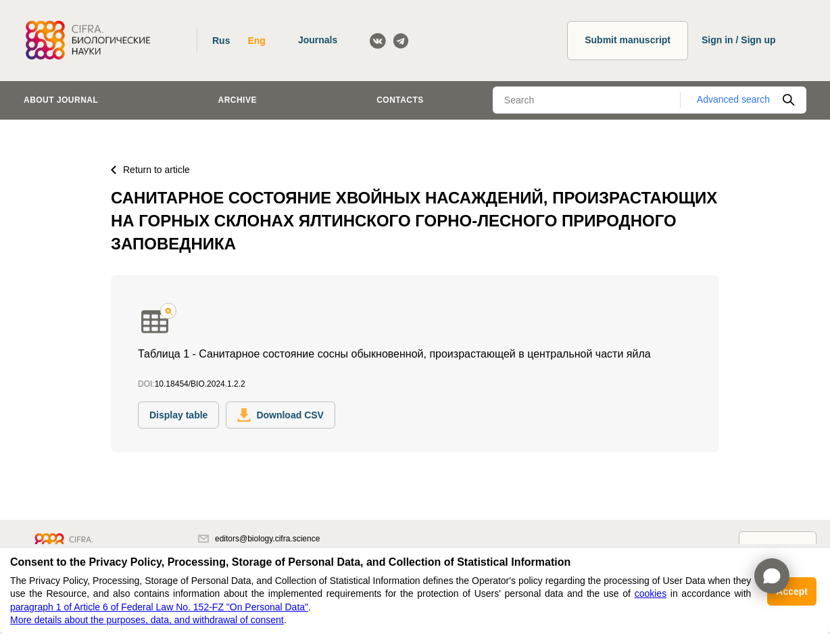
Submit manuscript (627, 39)
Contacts (400, 100)
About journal (61, 100)
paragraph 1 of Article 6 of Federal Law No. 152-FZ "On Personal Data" (159, 607)
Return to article (150, 169)
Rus (221, 40)
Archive (237, 100)
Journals (317, 39)
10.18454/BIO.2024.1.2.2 (200, 384)
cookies (650, 593)
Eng (256, 40)
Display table (178, 415)
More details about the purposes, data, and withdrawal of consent (147, 619)
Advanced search (733, 99)
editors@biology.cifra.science (259, 538)
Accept (792, 591)
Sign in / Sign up (739, 39)
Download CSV (280, 415)
